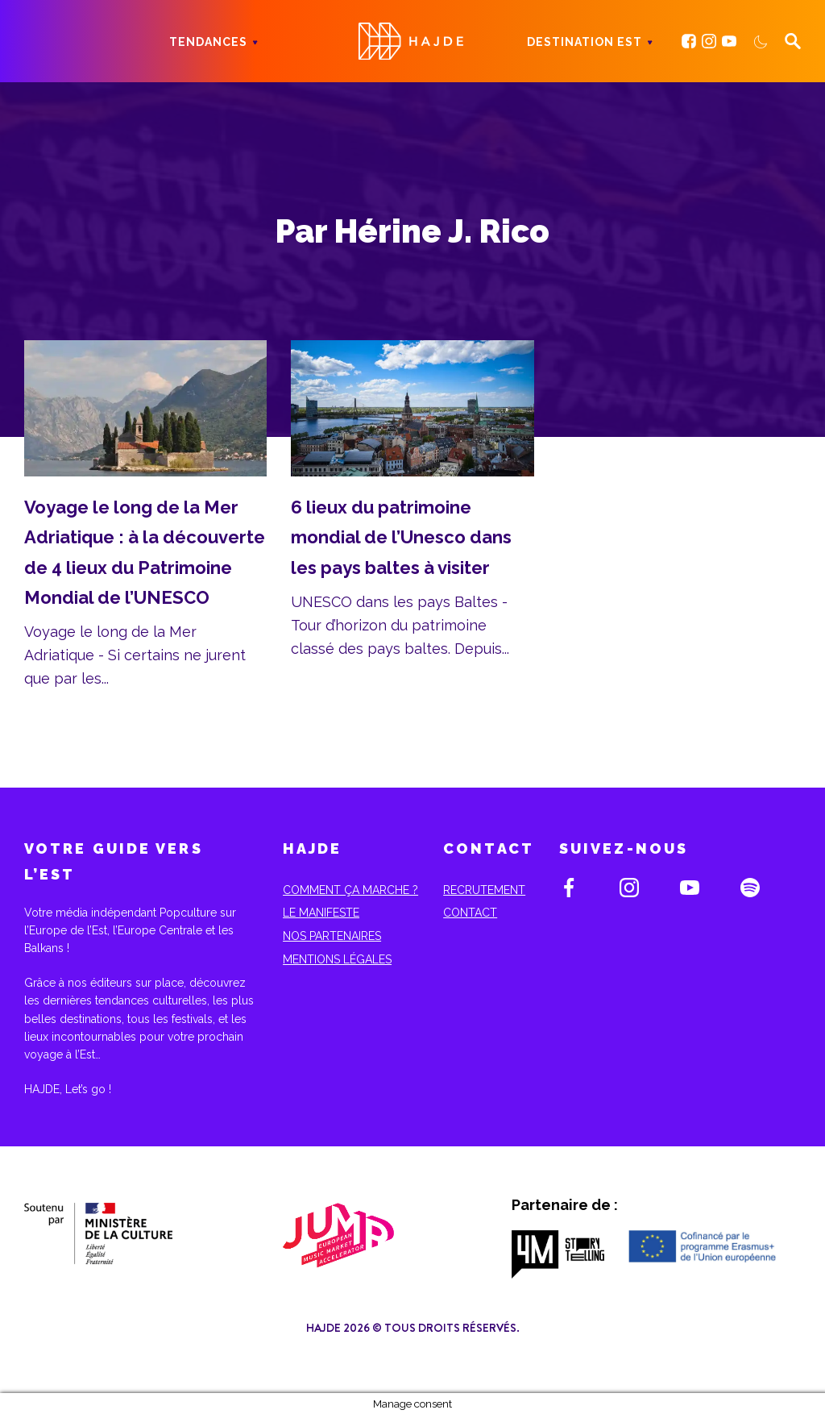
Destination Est (584, 41)
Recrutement (484, 890)
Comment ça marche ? (350, 890)
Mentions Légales (337, 959)
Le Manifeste (321, 912)
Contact (470, 912)
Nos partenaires (332, 935)
